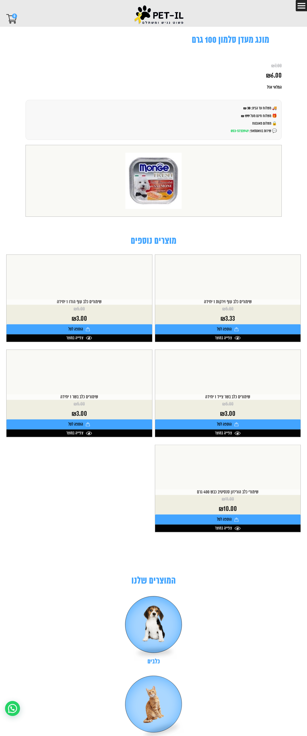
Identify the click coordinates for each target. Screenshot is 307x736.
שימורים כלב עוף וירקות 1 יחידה (228, 341)
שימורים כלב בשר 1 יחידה (79, 436)
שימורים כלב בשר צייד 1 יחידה (227, 436)
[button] (12, 708)
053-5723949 (240, 131)
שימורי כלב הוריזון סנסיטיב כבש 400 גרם (227, 531)
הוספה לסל (228, 368)
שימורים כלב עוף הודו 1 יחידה (79, 341)
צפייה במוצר (228, 377)
